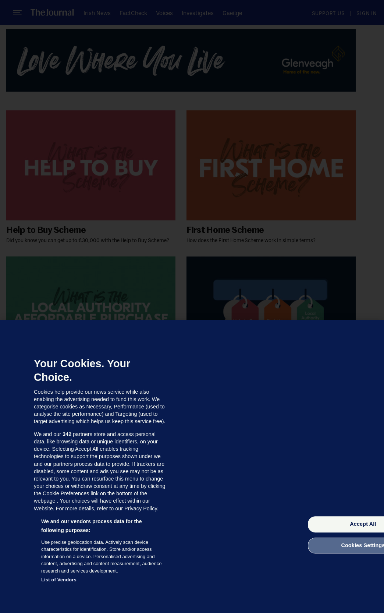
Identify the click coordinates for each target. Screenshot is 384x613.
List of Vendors (59, 579)
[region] (192, 466)
